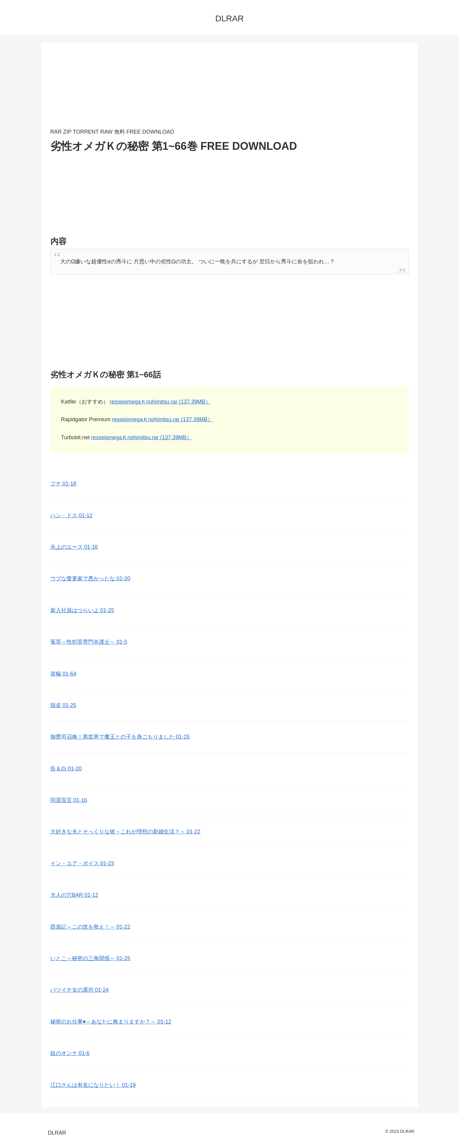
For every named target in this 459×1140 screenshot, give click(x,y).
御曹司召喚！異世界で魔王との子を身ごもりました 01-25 (120, 737)
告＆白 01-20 (66, 769)
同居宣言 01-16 (68, 800)
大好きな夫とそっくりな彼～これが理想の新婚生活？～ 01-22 (125, 832)
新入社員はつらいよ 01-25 (82, 610)
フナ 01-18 (63, 484)
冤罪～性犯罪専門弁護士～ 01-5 (88, 642)
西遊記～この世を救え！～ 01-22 (90, 927)
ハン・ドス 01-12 (71, 516)
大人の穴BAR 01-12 (74, 895)
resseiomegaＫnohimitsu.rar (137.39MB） (160, 402)
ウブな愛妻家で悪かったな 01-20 (90, 579)
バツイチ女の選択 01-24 (79, 990)
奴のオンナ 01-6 (70, 1053)
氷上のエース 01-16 (74, 547)
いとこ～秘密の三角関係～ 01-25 (90, 958)
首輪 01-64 (63, 674)
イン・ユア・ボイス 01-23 (82, 863)
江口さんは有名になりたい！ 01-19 (93, 1085)
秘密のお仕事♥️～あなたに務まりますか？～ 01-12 (110, 1022)
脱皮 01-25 (63, 705)
